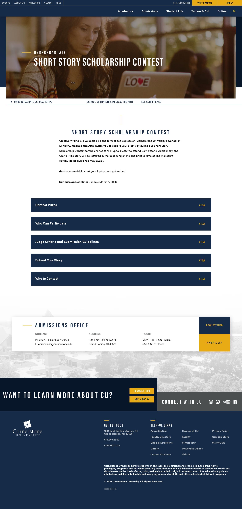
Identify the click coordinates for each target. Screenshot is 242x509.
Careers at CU (190, 431)
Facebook (235, 402)
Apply (230, 2)
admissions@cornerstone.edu (55, 344)
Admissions (150, 11)
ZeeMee (218, 402)
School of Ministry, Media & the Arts (110, 101)
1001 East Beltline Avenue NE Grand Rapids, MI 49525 (121, 432)
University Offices (192, 448)
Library (154, 448)
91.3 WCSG (218, 442)
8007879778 (62, 340)
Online (222, 11)
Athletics (34, 2)
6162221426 (45, 340)
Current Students (160, 454)
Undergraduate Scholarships (33, 101)
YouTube (226, 402)
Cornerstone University (27, 428)
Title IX (186, 454)
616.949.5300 (181, 3)
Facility (186, 436)
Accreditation (158, 431)
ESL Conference (151, 101)
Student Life (175, 11)
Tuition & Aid (200, 11)
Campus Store (220, 436)
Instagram (211, 402)
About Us (19, 2)
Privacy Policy (220, 431)
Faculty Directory (160, 436)
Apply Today (214, 342)
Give (58, 2)
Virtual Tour (189, 442)
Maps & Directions (161, 442)
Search (234, 11)
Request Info (214, 325)
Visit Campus (204, 2)
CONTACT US (112, 445)
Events (6, 2)
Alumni (48, 2)
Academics (126, 11)
